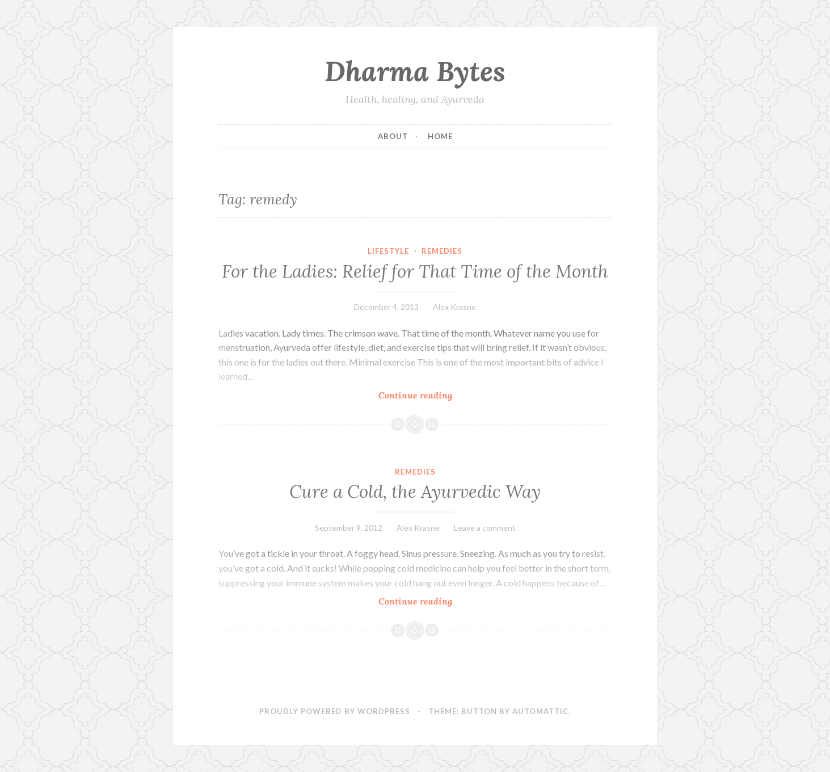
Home (440, 136)
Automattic (540, 711)
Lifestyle (388, 250)
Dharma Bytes (415, 71)
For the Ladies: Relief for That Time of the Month (415, 271)
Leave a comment (485, 527)
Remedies (442, 250)
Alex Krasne (454, 307)
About (393, 136)
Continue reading (430, 395)
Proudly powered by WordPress (334, 711)
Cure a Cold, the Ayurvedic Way (415, 491)
